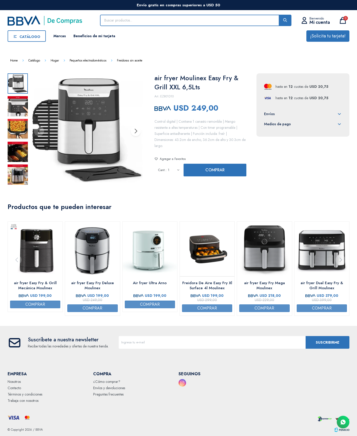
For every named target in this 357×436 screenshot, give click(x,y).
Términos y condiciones (25, 394)
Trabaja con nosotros (23, 400)
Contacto (14, 387)
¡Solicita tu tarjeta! (328, 36)
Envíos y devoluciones (109, 387)
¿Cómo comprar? (106, 381)
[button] (135, 131)
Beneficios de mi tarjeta (94, 35)
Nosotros (14, 381)
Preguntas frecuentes (108, 394)
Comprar (215, 170)
